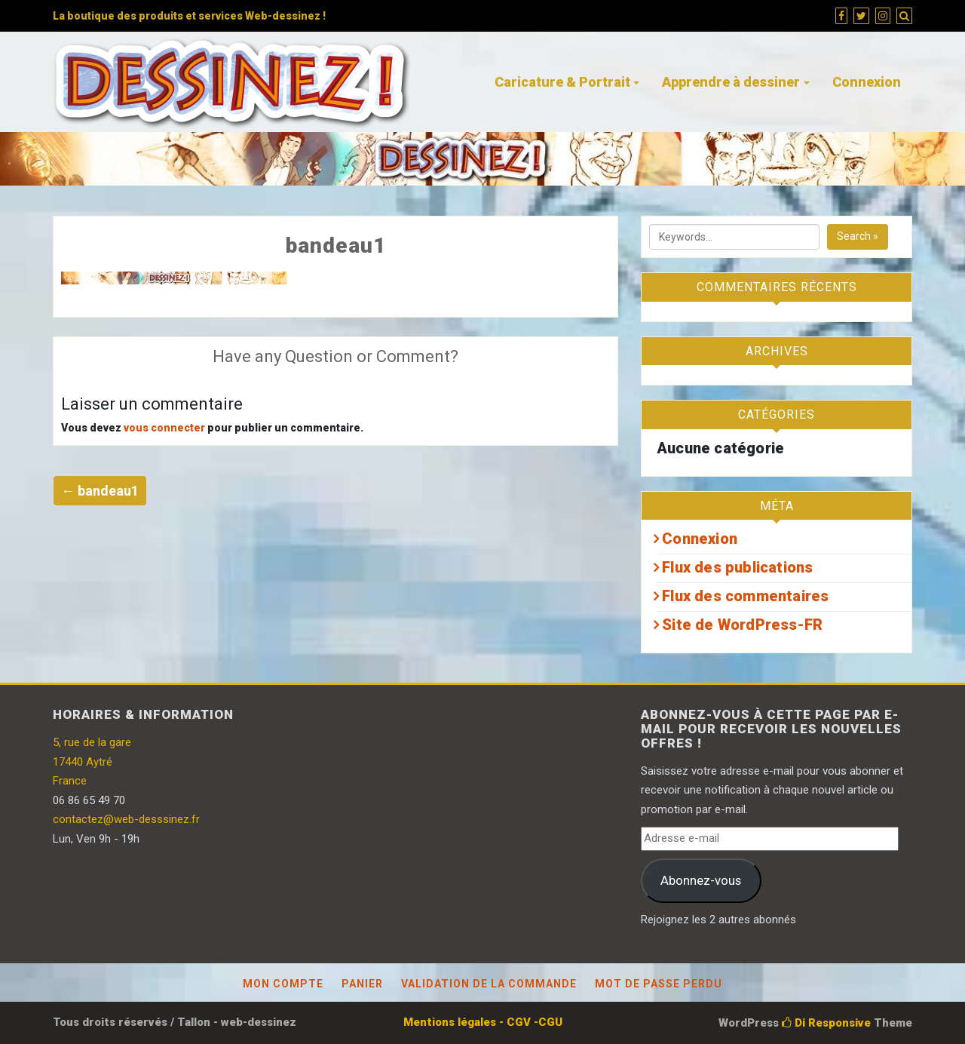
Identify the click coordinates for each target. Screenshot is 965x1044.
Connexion (866, 82)
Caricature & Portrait (562, 82)
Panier (362, 984)
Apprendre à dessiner (731, 82)
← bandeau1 (100, 491)
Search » (857, 236)
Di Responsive (826, 1023)
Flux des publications (737, 567)
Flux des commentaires (745, 596)
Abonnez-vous (700, 880)
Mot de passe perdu (658, 984)
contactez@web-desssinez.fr (126, 819)
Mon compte (283, 984)
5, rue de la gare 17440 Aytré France (92, 761)
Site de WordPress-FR (742, 625)
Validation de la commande (489, 984)
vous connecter (164, 428)
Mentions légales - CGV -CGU (482, 1022)
